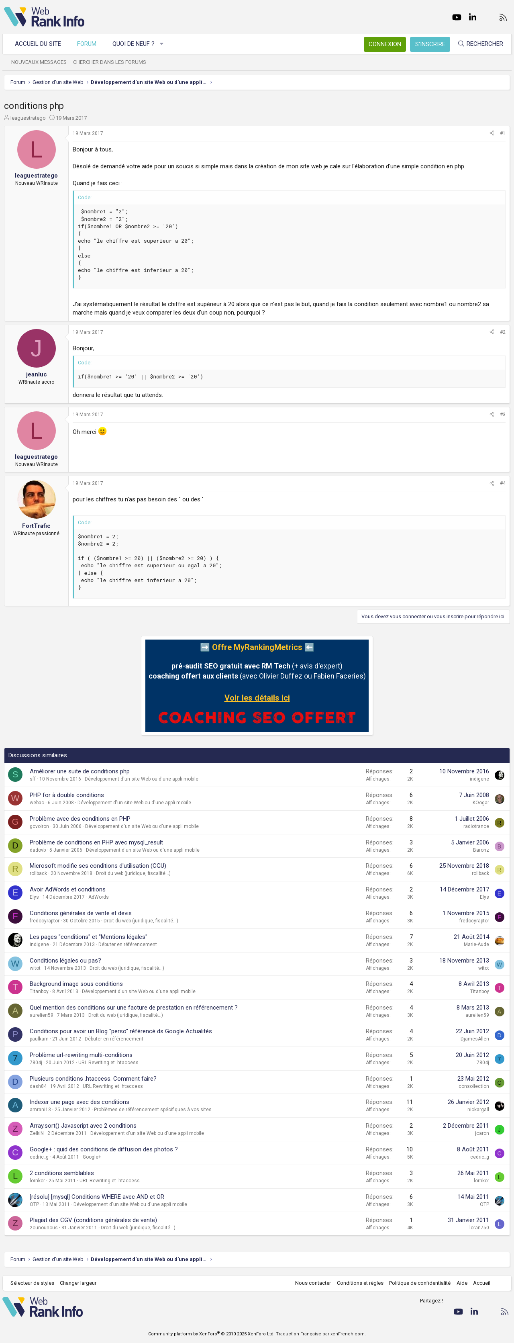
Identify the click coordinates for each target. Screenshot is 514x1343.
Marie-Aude (476, 944)
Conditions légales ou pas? (65, 960)
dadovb (38, 850)
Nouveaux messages (40, 62)
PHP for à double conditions (67, 795)
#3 (503, 414)
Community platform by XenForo (211, 1334)
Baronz (481, 850)
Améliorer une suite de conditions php (80, 771)
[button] (163, 44)
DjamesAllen (475, 1039)
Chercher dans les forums (111, 62)
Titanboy (39, 991)
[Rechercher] (479, 44)
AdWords (98, 897)
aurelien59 (41, 1015)
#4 (503, 483)
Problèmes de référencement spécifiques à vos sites (153, 1109)
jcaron (482, 1133)
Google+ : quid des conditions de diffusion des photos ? (104, 1149)
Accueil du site (39, 43)
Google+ (92, 1157)
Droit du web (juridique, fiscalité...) (133, 873)
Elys (34, 897)
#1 (503, 133)
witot (35, 968)
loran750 (479, 1228)
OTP (34, 1204)
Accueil (480, 1283)
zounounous (44, 1228)
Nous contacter (311, 1283)
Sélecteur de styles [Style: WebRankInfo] (34, 1283)
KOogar (481, 802)
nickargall (478, 1109)
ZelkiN (37, 1133)
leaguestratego (28, 118)
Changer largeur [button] (80, 1283)
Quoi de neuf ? (135, 43)
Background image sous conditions (76, 983)
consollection (474, 1086)
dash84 (38, 1086)
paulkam (39, 1039)
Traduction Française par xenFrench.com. (321, 1334)
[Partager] (492, 133)
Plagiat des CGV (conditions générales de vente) (93, 1220)
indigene (479, 779)
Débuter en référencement (127, 944)
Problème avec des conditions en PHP (80, 818)
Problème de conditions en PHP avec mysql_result (96, 842)
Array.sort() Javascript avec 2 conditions (83, 1125)
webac (37, 802)
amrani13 (40, 1109)
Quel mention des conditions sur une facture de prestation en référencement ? (134, 1007)
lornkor (37, 1181)
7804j (36, 1062)
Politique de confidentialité (418, 1283)
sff (33, 779)
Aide (460, 1283)
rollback (38, 873)
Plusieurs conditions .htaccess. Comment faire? (93, 1078)
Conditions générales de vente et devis (81, 913)
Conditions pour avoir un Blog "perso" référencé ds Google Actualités (121, 1031)
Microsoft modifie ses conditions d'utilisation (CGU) (98, 865)
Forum (88, 43)
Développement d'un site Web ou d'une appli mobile (141, 779)
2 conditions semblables (62, 1173)
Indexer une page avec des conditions (79, 1102)
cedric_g (39, 1157)
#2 (503, 332)
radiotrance (476, 826)
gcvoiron (39, 826)
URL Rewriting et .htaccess (108, 1062)
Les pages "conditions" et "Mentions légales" (88, 936)
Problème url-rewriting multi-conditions (81, 1055)
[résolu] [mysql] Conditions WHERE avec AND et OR (97, 1196)
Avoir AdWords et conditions (68, 889)
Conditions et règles (358, 1283)
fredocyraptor (44, 921)
